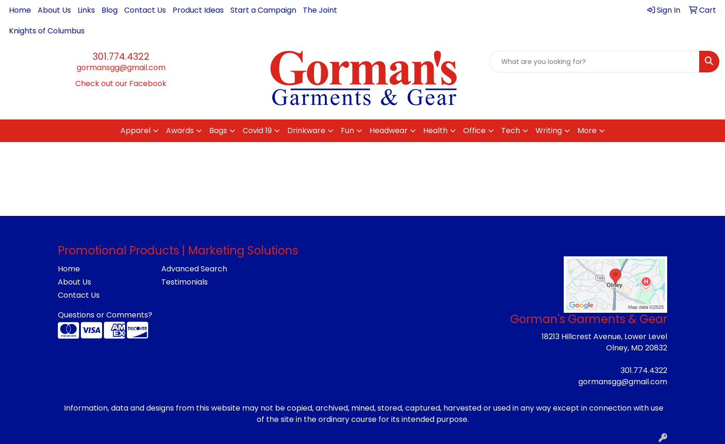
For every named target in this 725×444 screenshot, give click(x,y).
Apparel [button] (135, 130)
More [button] (587, 130)
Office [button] (474, 130)
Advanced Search (194, 268)
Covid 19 (257, 130)
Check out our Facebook (120, 83)
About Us (54, 10)
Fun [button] (347, 130)
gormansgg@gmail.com (121, 67)
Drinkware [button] (306, 130)
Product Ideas (198, 10)
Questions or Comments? (105, 314)
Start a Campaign (263, 10)
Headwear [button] (389, 130)
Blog (110, 10)
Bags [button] (218, 130)
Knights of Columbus (47, 30)
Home (20, 10)
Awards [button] (180, 130)
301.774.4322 (121, 56)
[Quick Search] (594, 61)
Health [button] (435, 130)
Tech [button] (510, 130)
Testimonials (184, 282)
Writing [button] (549, 130)
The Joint (320, 10)
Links (86, 10)
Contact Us (145, 10)
